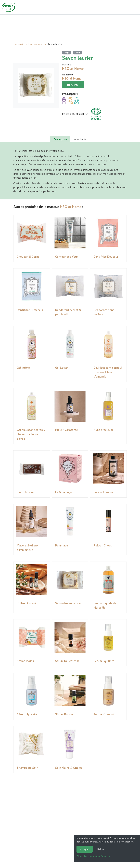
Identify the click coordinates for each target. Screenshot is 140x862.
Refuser (101, 849)
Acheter (73, 84)
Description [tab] (60, 139)
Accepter (84, 849)
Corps (66, 52)
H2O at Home (70, 206)
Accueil (19, 44)
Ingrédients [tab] (80, 139)
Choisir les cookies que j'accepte (93, 856)
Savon (77, 52)
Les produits (35, 44)
